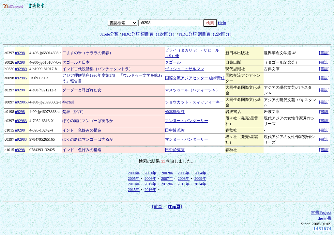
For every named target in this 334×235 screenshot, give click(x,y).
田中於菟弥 (175, 130)
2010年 (134, 184)
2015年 (134, 189)
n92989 (21, 69)
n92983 (21, 120)
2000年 (134, 173)
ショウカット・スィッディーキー (194, 102)
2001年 (150, 173)
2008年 (184, 178)
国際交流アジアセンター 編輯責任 (195, 78)
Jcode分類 (109, 34)
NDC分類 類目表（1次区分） (149, 34)
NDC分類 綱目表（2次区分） (206, 34)
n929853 (22, 102)
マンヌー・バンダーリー (186, 120)
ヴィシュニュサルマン (184, 69)
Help (222, 22)
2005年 (134, 178)
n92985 (21, 78)
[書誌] (324, 53)
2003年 (184, 173)
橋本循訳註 (175, 111)
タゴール (173, 62)
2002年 (167, 173)
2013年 (184, 184)
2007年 (167, 178)
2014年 (200, 184)
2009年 (200, 178)
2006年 (150, 178)
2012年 (167, 184)
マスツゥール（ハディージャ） (192, 90)
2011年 (150, 184)
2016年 (150, 189)
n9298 (20, 53)
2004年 (200, 173)
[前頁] (157, 206)
